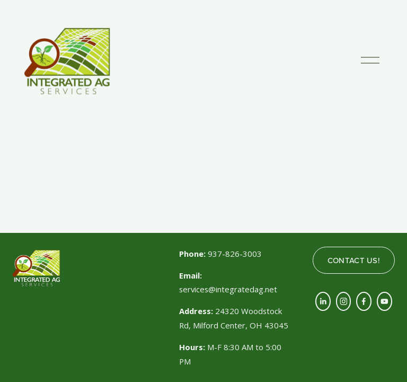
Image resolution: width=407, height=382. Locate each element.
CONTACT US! (354, 260)
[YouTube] (384, 301)
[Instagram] (343, 301)
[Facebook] (363, 301)
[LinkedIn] (323, 301)
